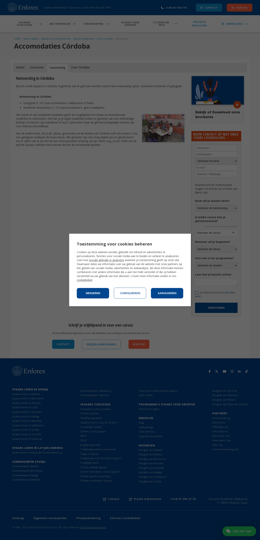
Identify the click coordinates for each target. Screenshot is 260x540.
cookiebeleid (84, 280)
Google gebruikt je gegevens (106, 260)
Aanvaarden (167, 293)
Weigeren (93, 293)
